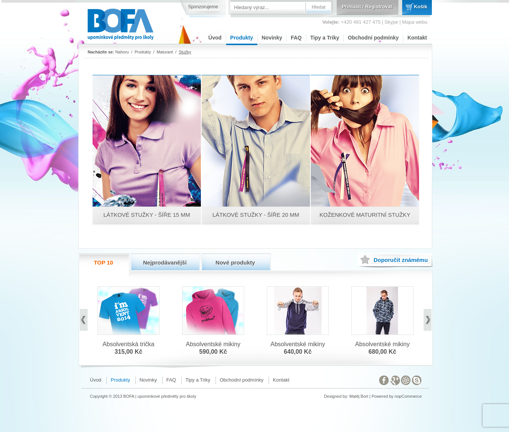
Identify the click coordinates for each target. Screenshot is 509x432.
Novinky (272, 38)
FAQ (296, 38)
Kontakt (417, 38)
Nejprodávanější (165, 262)
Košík (420, 6)
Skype (391, 22)
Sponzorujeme (203, 6)
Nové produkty (235, 262)
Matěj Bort (358, 396)
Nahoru (122, 52)
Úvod (215, 38)
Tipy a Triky (324, 38)
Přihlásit (351, 6)
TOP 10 (103, 262)
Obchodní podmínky (373, 38)
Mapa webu (414, 22)
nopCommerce (408, 396)
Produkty (241, 38)
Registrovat (378, 6)
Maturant (164, 52)
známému (401, 260)
